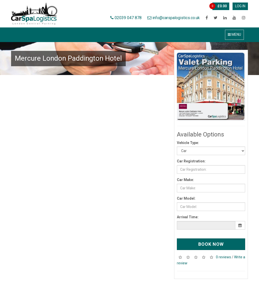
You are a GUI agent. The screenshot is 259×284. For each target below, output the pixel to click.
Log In (240, 6)
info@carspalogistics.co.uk (173, 17)
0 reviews (223, 257)
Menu (234, 34)
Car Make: (185, 180)
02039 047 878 (126, 17)
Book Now (211, 244)
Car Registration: (191, 161)
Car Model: (186, 198)
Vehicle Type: (188, 143)
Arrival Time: (188, 217)
